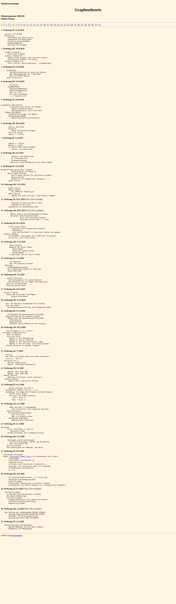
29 (89, 25)
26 (79, 25)
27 (82, 25)
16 (44, 25)
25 (75, 25)
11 (27, 25)
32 (99, 25)
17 (48, 25)
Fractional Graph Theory (20, 512)
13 (34, 25)
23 (68, 25)
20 (58, 25)
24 (72, 25)
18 (51, 25)
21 (61, 25)
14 (38, 25)
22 (65, 25)
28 (85, 25)
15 (41, 25)
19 (55, 25)
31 (96, 25)
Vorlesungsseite (16, 602)
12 (31, 25)
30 (92, 25)
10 (24, 25)
